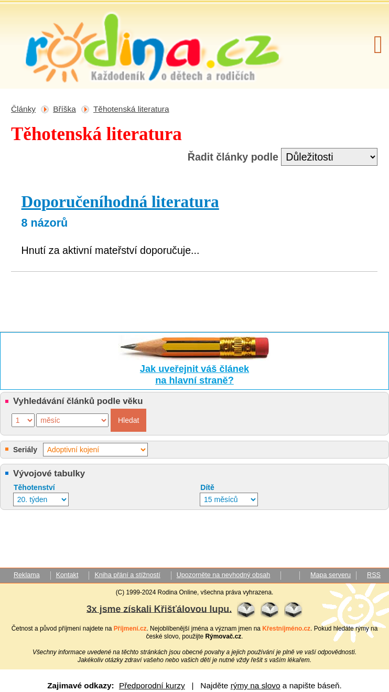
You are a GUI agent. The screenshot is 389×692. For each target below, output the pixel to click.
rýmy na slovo (255, 685)
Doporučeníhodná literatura (120, 202)
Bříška (64, 108)
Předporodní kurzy (152, 685)
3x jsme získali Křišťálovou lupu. (159, 608)
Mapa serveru (330, 575)
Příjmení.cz (130, 628)
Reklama (27, 575)
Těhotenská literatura (131, 108)
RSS (374, 575)
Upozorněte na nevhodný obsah (224, 575)
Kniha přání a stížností (127, 575)
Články (23, 108)
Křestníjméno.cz (286, 628)
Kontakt (67, 575)
